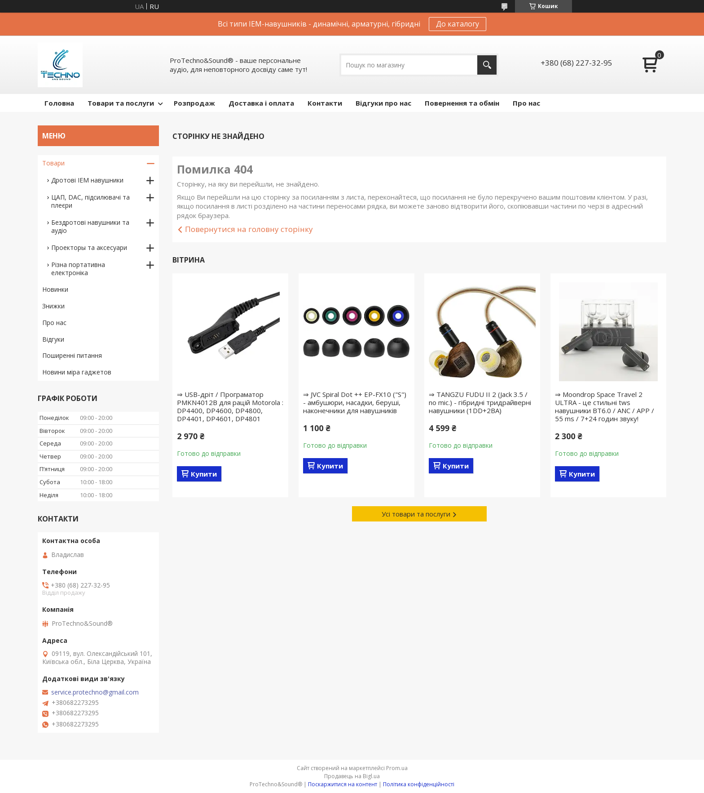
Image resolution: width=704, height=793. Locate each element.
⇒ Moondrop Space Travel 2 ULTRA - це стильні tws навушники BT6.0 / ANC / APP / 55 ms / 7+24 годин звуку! (604, 406)
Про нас (526, 102)
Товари (53, 163)
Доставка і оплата (261, 102)
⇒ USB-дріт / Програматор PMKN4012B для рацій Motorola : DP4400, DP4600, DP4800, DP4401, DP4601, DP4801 (230, 406)
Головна (59, 102)
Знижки (53, 306)
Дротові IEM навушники (87, 180)
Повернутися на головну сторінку (249, 229)
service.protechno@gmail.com (95, 692)
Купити (204, 473)
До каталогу (457, 24)
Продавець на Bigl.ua (352, 776)
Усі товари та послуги (416, 513)
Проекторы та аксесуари (89, 247)
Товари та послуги (121, 102)
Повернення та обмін (462, 102)
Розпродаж (194, 102)
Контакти (325, 102)
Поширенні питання (72, 355)
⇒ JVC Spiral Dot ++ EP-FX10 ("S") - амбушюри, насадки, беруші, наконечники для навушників (354, 402)
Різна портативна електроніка (78, 268)
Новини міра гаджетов (76, 372)
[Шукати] (487, 65)
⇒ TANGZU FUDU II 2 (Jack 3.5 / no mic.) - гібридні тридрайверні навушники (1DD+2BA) (480, 402)
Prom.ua (397, 768)
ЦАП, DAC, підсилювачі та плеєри (90, 201)
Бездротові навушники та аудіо (90, 226)
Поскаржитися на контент (342, 784)
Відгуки (53, 339)
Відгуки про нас (383, 102)
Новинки (55, 289)
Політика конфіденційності (418, 784)
